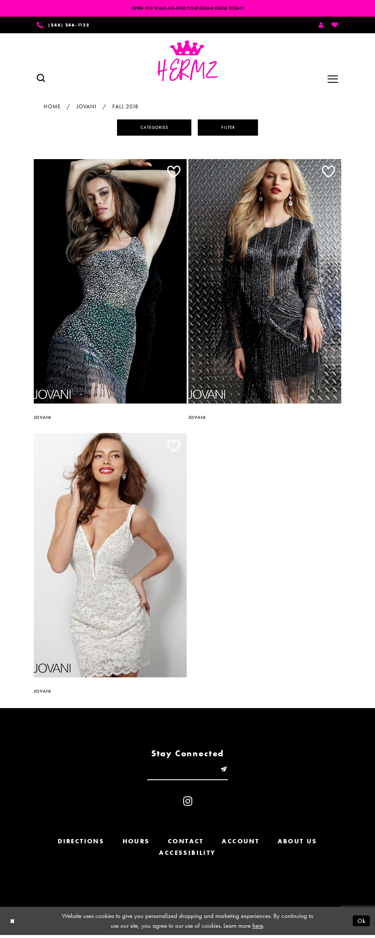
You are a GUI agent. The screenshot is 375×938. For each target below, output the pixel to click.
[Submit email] (225, 772)
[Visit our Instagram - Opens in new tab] (187, 804)
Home (52, 107)
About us (297, 844)
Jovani (86, 107)
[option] (110, 285)
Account (240, 844)
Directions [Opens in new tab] (81, 844)
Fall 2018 (125, 107)
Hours (136, 844)
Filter (231, 129)
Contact (186, 844)
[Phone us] (66, 26)
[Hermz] (187, 62)
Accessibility (187, 855)
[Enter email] (187, 772)
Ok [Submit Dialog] (361, 923)
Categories (152, 129)
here (257, 928)
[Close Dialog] (13, 923)
